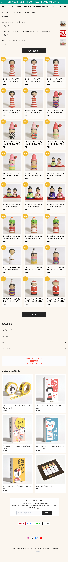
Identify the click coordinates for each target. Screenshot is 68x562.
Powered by (34, 552)
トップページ (6, 12)
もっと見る (34, 315)
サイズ (14, 12)
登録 (46, 513)
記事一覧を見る (34, 51)
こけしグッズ (6, 349)
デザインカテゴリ (7, 336)
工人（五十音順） (7, 330)
